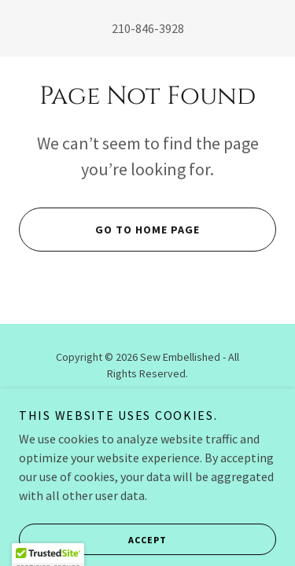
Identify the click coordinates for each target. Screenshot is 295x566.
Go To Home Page (109, 230)
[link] (147, 449)
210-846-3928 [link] (148, 28)
